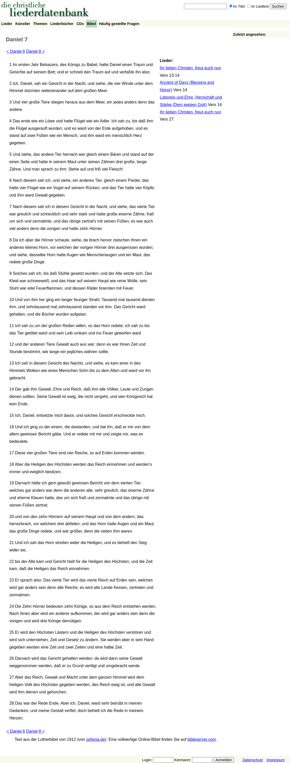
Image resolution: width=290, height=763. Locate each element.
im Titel (237, 6)
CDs (80, 24)
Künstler (22, 24)
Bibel (91, 24)
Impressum (276, 760)
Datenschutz (253, 760)
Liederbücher (62, 24)
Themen (40, 24)
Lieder (6, 24)
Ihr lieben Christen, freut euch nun (190, 68)
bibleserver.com (201, 739)
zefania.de (95, 739)
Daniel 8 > (35, 51)
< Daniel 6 (16, 51)
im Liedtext (258, 6)
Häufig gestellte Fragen (119, 24)
